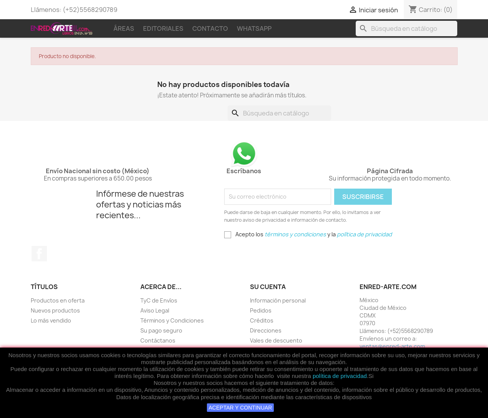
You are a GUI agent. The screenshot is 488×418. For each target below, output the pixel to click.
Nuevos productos (55, 310)
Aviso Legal (154, 310)
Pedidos (260, 310)
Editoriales (163, 28)
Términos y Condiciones (172, 320)
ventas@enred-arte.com (392, 346)
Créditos (261, 320)
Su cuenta (268, 287)
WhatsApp (254, 28)
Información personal (278, 300)
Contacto (210, 28)
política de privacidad (340, 376)
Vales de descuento (276, 340)
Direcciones (265, 330)
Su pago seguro (161, 330)
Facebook (39, 253)
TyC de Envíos (158, 300)
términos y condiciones (295, 234)
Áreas (123, 28)
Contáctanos (157, 340)
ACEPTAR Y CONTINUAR (240, 408)
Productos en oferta (58, 300)
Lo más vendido (51, 320)
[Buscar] (406, 28)
